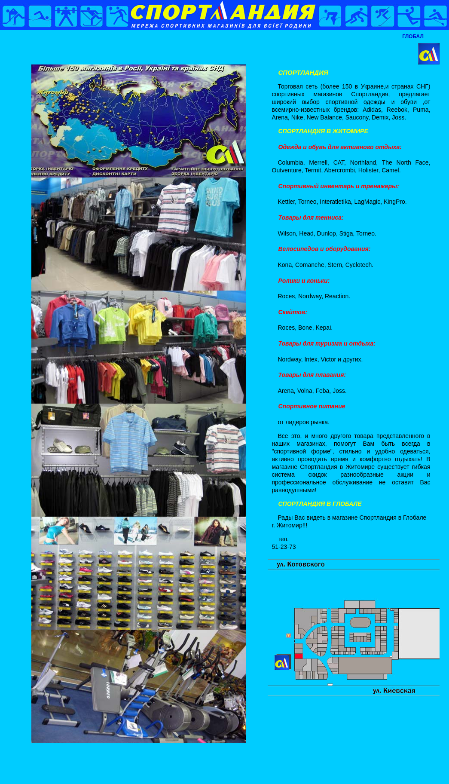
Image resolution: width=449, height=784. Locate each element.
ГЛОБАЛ (413, 37)
